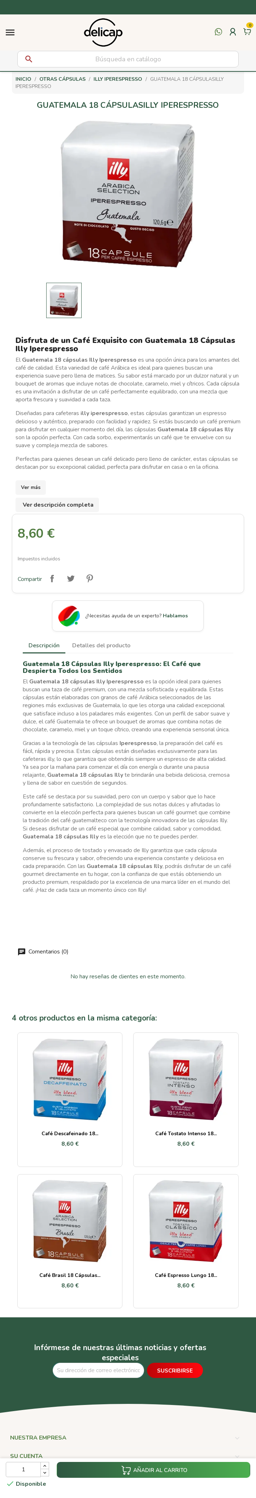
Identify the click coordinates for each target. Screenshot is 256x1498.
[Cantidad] (23, 1469)
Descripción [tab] (44, 645)
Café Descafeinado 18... (70, 1133)
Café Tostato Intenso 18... (186, 1133)
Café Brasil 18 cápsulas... (69, 1275)
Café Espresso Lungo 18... (186, 1275)
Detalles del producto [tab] (101, 645)
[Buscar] (128, 59)
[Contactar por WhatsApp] (218, 36)
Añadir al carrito (154, 1470)
